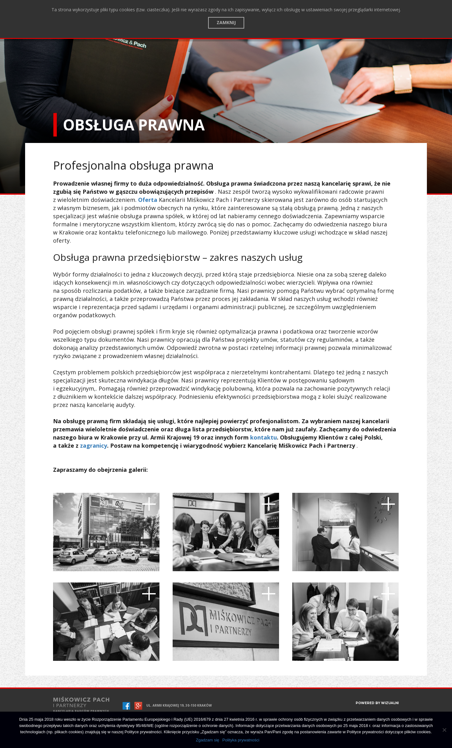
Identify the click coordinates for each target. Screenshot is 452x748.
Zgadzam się (207, 740)
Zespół (108, 34)
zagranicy (93, 445)
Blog (128, 34)
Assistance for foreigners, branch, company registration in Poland (255, 35)
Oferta (87, 34)
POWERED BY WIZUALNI (377, 703)
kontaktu (263, 437)
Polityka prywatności (240, 740)
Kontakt (149, 34)
